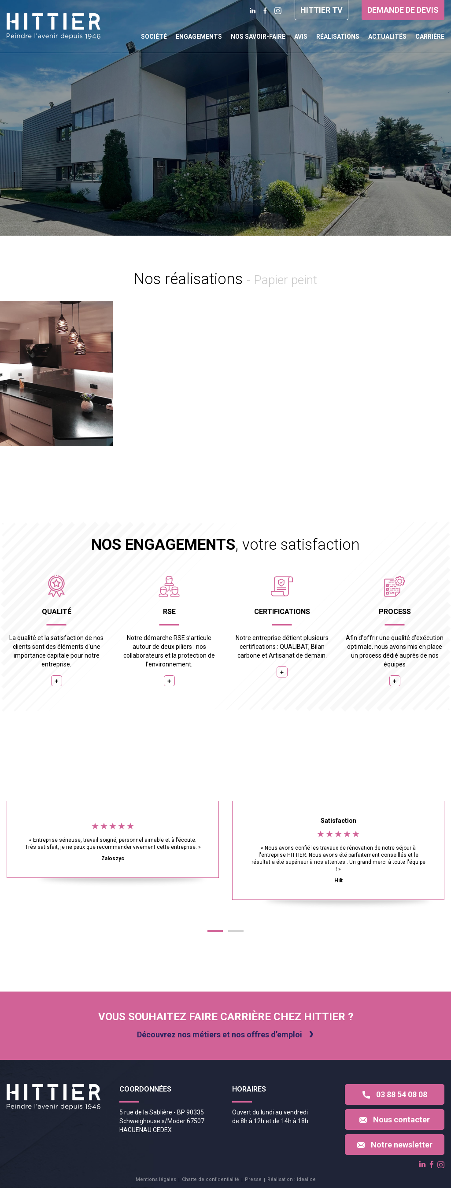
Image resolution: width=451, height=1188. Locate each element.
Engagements (199, 36)
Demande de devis (403, 10)
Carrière (429, 36)
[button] (215, 931)
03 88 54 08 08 (394, 1094)
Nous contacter (394, 1119)
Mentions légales (156, 1179)
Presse (253, 1179)
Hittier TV (321, 10)
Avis (300, 36)
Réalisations (337, 36)
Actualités (387, 36)
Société (154, 36)
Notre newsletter (395, 1144)
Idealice (306, 1179)
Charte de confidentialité (210, 1179)
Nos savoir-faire (258, 36)
